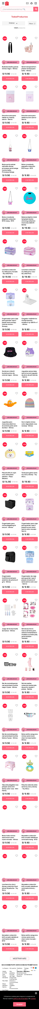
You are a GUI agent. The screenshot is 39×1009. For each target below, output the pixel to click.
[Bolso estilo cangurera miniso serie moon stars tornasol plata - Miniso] (29, 726)
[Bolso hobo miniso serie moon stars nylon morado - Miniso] (10, 827)
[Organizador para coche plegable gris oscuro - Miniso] (10, 516)
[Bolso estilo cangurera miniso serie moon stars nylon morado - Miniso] (29, 927)
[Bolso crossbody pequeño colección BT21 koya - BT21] (29, 157)
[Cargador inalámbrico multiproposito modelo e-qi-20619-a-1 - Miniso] (29, 311)
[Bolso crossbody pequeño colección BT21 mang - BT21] (10, 210)
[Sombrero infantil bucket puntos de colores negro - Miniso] (10, 363)
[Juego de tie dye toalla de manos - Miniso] (10, 623)
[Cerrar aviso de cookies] (36, 993)
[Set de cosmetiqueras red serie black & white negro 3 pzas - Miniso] (10, 675)
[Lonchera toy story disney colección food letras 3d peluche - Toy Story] (10, 876)
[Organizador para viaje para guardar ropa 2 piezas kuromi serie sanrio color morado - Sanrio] (29, 516)
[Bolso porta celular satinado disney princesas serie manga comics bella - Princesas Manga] (10, 157)
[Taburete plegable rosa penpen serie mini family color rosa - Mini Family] (10, 777)
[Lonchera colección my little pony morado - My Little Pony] (10, 261)
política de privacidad (20, 999)
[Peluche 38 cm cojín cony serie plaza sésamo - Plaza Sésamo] (10, 465)
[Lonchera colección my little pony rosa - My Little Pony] (29, 261)
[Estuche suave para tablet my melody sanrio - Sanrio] (10, 107)
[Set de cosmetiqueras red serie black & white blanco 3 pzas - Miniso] (10, 726)
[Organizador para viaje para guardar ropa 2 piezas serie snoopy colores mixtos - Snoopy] (10, 311)
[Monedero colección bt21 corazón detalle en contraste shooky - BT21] (10, 927)
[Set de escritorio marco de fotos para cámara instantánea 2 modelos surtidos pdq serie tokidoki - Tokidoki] (29, 623)
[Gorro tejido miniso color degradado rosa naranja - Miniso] (29, 414)
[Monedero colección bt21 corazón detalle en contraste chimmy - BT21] (29, 876)
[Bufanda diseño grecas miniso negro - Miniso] (10, 58)
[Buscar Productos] (36, 9)
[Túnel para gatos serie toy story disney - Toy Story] (29, 465)
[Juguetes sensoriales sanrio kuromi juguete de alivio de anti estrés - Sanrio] (29, 363)
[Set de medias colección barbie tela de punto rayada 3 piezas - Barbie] (29, 675)
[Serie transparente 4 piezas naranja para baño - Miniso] (29, 58)
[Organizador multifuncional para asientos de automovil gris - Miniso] (10, 569)
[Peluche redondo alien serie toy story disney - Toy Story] (29, 777)
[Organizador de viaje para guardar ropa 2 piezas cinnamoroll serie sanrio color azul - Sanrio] (29, 569)
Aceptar (19, 1004)
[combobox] (19, 10)
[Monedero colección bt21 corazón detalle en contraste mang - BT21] (29, 827)
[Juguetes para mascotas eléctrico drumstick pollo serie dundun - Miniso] (10, 414)
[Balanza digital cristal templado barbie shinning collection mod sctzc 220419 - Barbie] (29, 210)
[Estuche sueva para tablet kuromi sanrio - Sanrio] (29, 107)
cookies (33, 999)
